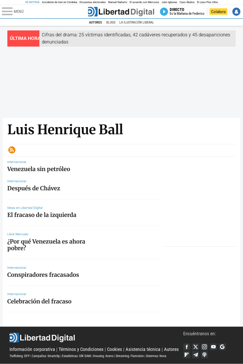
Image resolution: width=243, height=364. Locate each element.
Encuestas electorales (92, 2)
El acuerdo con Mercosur (144, 2)
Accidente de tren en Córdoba (59, 2)
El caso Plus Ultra (207, 2)
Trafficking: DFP (19, 356)
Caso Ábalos (187, 2)
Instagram (204, 346)
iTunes (204, 354)
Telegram (195, 354)
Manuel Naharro (117, 2)
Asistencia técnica (143, 349)
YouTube (213, 346)
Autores (95, 22)
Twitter (195, 346)
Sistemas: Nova (156, 356)
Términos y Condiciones (81, 349)
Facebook (186, 346)
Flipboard (186, 354)
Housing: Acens (103, 356)
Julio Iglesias (169, 2)
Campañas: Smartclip (46, 356)
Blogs (110, 22)
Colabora (218, 11)
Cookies (114, 349)
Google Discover (222, 346)
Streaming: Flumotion (130, 356)
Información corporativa (32, 349)
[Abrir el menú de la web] (44, 11)
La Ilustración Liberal (136, 22)
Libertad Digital (96, 338)
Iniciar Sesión (236, 12)
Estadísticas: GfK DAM (76, 356)
